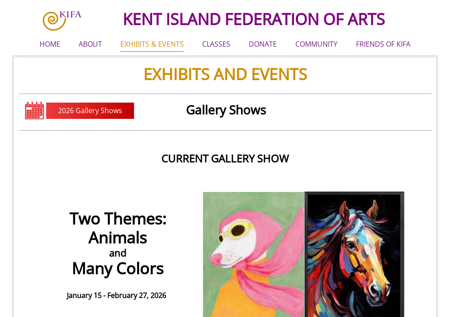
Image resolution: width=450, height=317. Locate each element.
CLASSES (216, 44)
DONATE (263, 44)
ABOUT (90, 44)
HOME (50, 44)
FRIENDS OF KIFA (383, 44)
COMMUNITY (316, 44)
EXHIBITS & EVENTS (152, 44)
